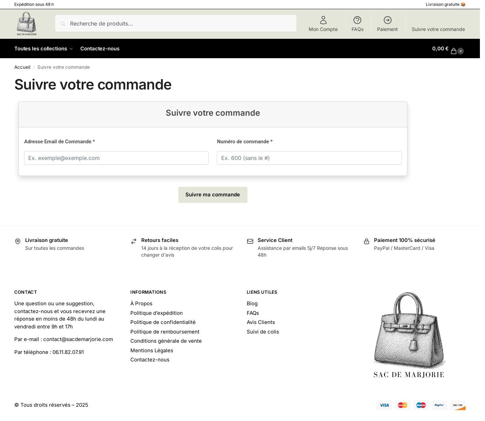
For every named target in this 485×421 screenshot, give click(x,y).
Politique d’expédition (156, 313)
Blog (252, 303)
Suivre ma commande (212, 194)
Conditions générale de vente (166, 341)
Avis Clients (261, 322)
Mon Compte (323, 23)
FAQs (357, 23)
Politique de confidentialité (163, 322)
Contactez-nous (149, 359)
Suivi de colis (263, 331)
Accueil (22, 67)
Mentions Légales (151, 350)
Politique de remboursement (164, 331)
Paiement (387, 23)
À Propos (141, 303)
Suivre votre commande (438, 29)
